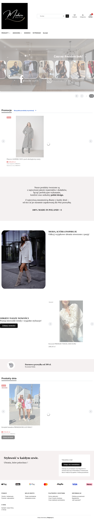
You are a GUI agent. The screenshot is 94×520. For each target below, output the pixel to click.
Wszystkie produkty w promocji (25, 110)
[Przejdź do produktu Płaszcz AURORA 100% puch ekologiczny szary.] (30, 136)
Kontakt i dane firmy (7, 508)
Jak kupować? (76, 500)
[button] (67, 16)
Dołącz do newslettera (71, 464)
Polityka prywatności (78, 496)
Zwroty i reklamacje (7, 496)
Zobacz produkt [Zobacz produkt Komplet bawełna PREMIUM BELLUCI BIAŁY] (8, 437)
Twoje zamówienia (30, 496)
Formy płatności (53, 496)
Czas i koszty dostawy (55, 498)
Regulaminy (75, 498)
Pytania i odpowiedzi (7, 498)
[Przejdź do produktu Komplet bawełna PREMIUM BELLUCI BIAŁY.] (24, 404)
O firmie (3, 509)
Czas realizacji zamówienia (56, 500)
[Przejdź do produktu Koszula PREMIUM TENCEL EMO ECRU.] (71, 321)
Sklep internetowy (44, 517)
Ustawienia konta (30, 498)
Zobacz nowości (8, 326)
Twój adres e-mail (67, 460)
